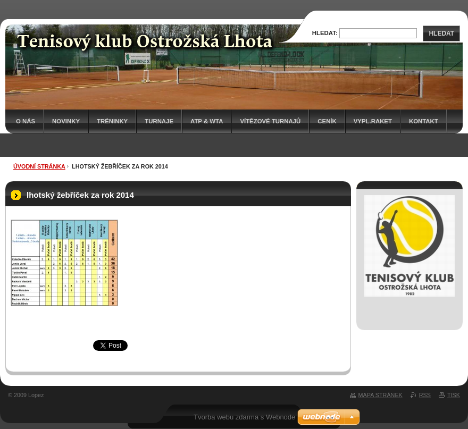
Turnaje (159, 121)
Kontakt (423, 121)
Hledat (441, 33)
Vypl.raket (373, 121)
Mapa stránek (380, 395)
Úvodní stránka (39, 166)
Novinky (66, 121)
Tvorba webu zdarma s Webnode (244, 417)
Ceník (326, 121)
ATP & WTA (206, 121)
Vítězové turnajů (270, 121)
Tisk (453, 395)
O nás (25, 121)
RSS (425, 395)
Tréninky (112, 121)
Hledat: (325, 33)
